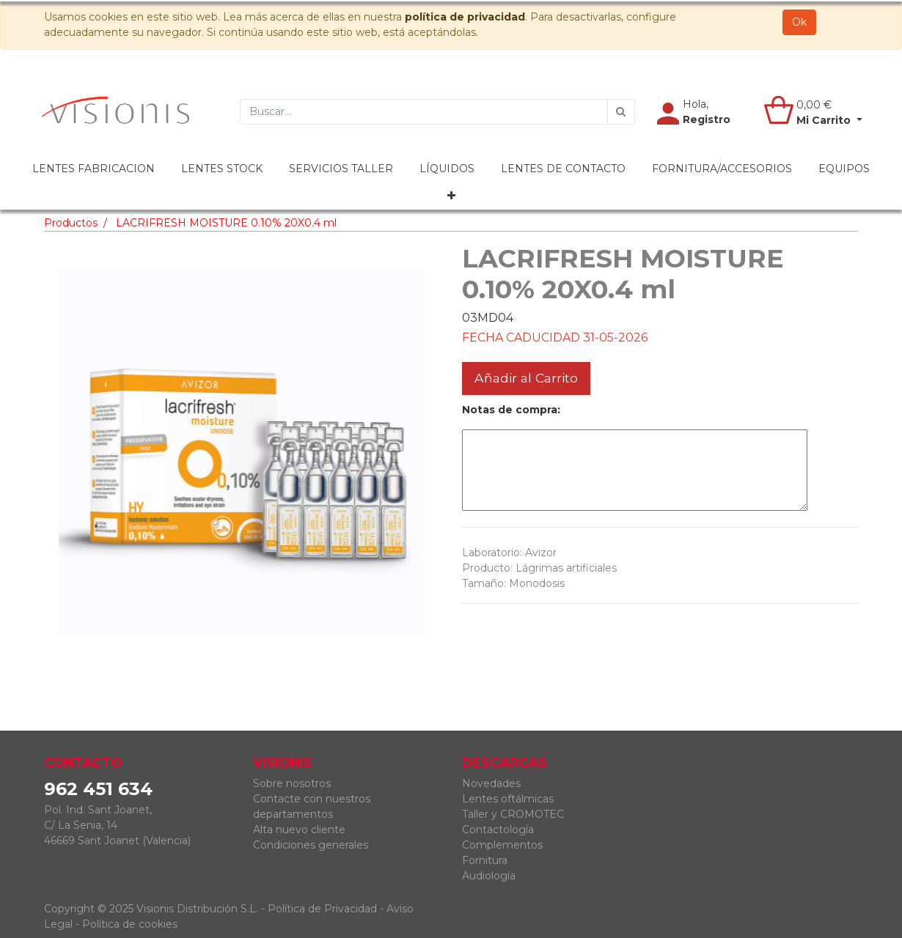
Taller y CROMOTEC (513, 814)
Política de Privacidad (322, 908)
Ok (799, 22)
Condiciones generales (310, 845)
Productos (71, 222)
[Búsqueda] (621, 112)
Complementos (502, 845)
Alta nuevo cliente (299, 829)
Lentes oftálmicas (508, 798)
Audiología (489, 875)
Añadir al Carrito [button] (526, 377)
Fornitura (484, 860)
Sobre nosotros (292, 783)
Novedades (491, 783)
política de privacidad (465, 16)
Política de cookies (129, 924)
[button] (451, 196)
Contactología (498, 829)
